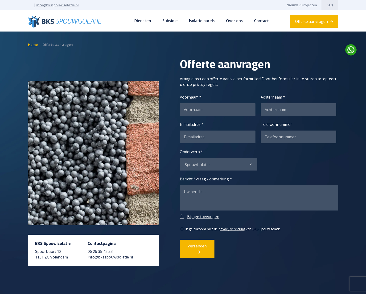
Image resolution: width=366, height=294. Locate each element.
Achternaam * (273, 97)
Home (33, 44)
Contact (261, 20)
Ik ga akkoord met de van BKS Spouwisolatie (233, 229)
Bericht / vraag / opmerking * (206, 179)
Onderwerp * (191, 151)
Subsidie (170, 20)
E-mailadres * (192, 124)
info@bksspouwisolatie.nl (57, 5)
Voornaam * (191, 97)
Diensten (142, 20)
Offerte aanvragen (311, 21)
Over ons (234, 20)
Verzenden (197, 246)
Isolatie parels (202, 20)
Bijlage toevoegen (203, 216)
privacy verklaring (232, 229)
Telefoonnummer (276, 124)
